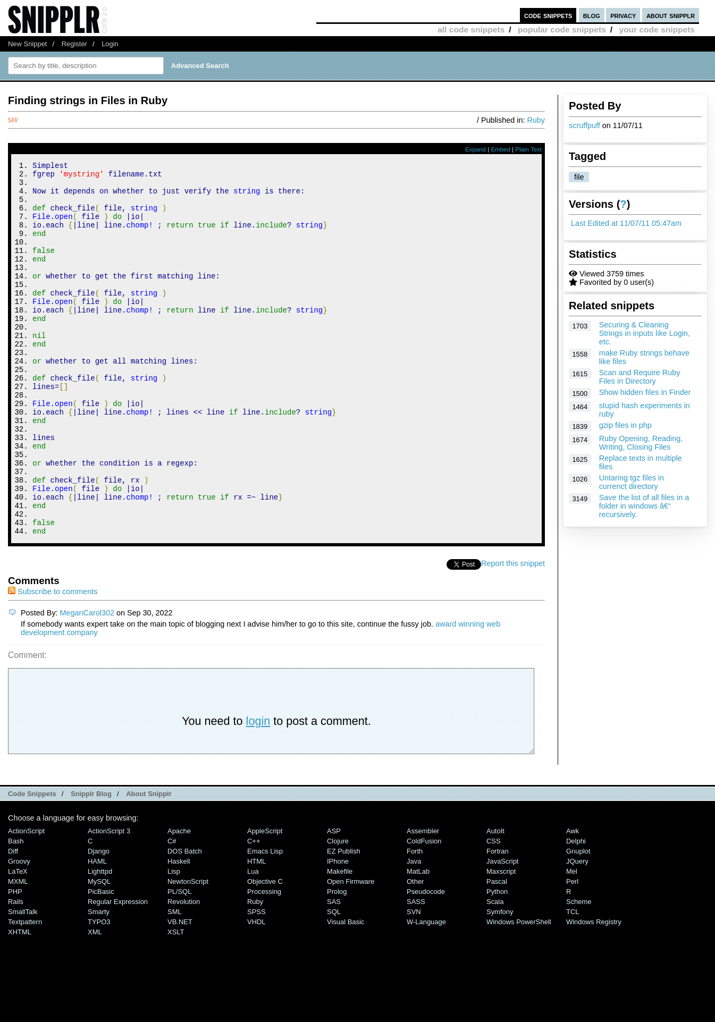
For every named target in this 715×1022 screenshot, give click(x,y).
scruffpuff (584, 125)
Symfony (499, 982)
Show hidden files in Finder (645, 392)
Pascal (496, 952)
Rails (15, 972)
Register (74, 44)
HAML (97, 931)
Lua (253, 941)
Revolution (183, 972)
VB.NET (179, 992)
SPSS (256, 982)
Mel (571, 941)
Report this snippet (513, 633)
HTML (256, 931)
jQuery (577, 931)
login (258, 791)
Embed (500, 149)
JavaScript (502, 931)
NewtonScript (187, 952)
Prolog (337, 962)
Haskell (178, 931)
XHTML (19, 1002)
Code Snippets (32, 864)
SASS (416, 972)
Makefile (339, 941)
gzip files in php (625, 425)
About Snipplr (149, 864)
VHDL (256, 992)
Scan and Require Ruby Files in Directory (639, 376)
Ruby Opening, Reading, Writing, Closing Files (641, 442)
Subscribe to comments (52, 661)
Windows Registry (593, 992)
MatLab (418, 941)
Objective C (265, 952)
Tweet (471, 633)
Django (99, 921)
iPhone (338, 931)
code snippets (548, 15)
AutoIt (495, 901)
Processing (264, 962)
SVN (414, 982)
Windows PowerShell (518, 992)
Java (414, 931)
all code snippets (471, 29)
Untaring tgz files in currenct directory (631, 482)
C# (171, 911)
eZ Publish (343, 921)
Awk (572, 901)
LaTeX (18, 941)
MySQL (99, 952)
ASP (334, 901)
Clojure (338, 911)
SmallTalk (22, 982)
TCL (572, 982)
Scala (494, 972)
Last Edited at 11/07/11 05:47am (626, 223)
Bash (16, 911)
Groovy (19, 931)
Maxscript (501, 941)
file (579, 177)
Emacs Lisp (265, 921)
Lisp (173, 941)
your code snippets (657, 29)
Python (497, 962)
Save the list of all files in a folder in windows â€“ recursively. (644, 506)
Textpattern (25, 992)
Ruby (536, 120)
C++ (253, 911)
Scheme (579, 972)
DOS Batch (184, 921)
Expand (475, 149)
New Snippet (27, 44)
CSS (493, 911)
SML (174, 982)
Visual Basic (345, 992)
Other (415, 952)
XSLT (175, 1002)
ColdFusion (424, 911)
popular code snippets (562, 29)
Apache (179, 901)
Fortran (497, 921)
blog (591, 15)
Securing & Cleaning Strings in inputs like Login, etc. (644, 333)
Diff (13, 921)
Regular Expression (118, 972)
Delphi (576, 911)
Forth (415, 921)
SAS (334, 972)
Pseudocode (426, 962)
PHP (15, 962)
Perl (572, 952)
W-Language (426, 992)
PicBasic (101, 962)
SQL (334, 982)
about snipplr (670, 15)
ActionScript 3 (109, 901)
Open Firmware (350, 952)
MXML (18, 952)
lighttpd (100, 941)
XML (95, 1002)
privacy (623, 15)
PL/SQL (179, 962)
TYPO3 (99, 992)
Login (110, 44)
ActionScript (26, 901)
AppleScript (264, 901)
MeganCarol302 (87, 683)
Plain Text (528, 149)
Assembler (423, 901)
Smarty (99, 982)
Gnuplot (578, 921)
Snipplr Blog (91, 864)
